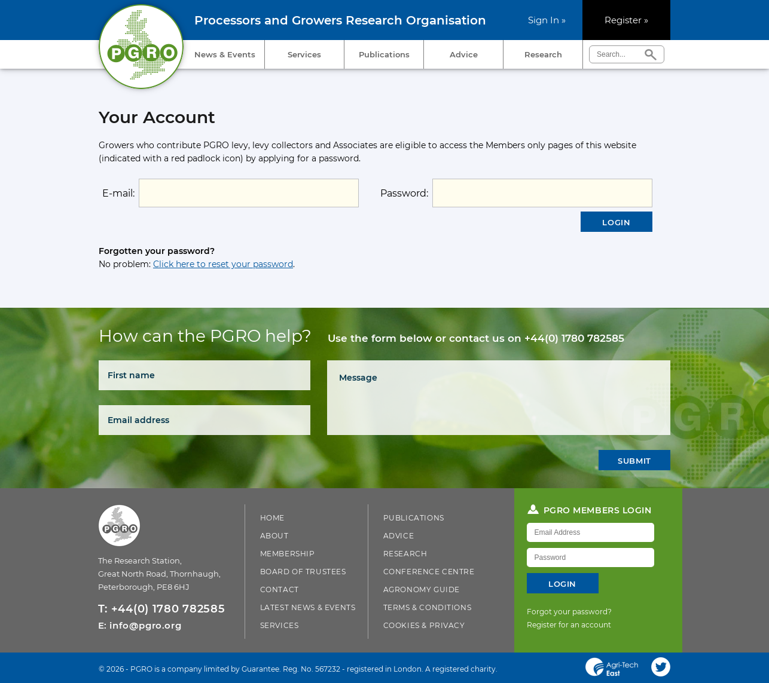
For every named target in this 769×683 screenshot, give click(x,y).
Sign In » (547, 20)
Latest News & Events (308, 607)
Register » (626, 20)
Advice (464, 54)
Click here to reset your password (223, 264)
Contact (279, 589)
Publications (384, 54)
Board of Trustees (303, 571)
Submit (634, 460)
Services (304, 54)
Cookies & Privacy (424, 625)
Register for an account (569, 624)
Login (616, 222)
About (274, 535)
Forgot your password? (569, 611)
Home (272, 517)
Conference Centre (429, 571)
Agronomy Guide (421, 589)
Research (543, 54)
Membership (287, 553)
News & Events (224, 54)
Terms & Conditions (427, 607)
